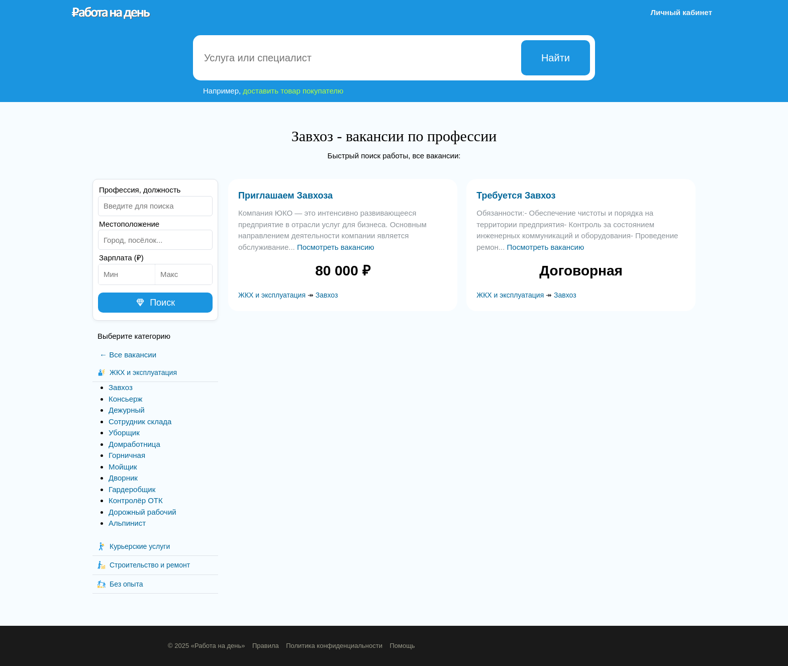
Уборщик (124, 432)
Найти (555, 57)
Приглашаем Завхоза (285, 196)
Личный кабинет (681, 12)
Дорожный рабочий (142, 512)
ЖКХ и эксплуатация (272, 295)
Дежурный (127, 410)
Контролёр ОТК (136, 500)
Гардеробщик (132, 489)
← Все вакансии (128, 354)
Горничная (127, 455)
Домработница (134, 444)
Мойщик (123, 466)
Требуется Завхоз (515, 196)
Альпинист (127, 523)
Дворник (123, 477)
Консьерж (125, 399)
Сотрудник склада (140, 421)
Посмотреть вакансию (335, 247)
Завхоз (121, 387)
